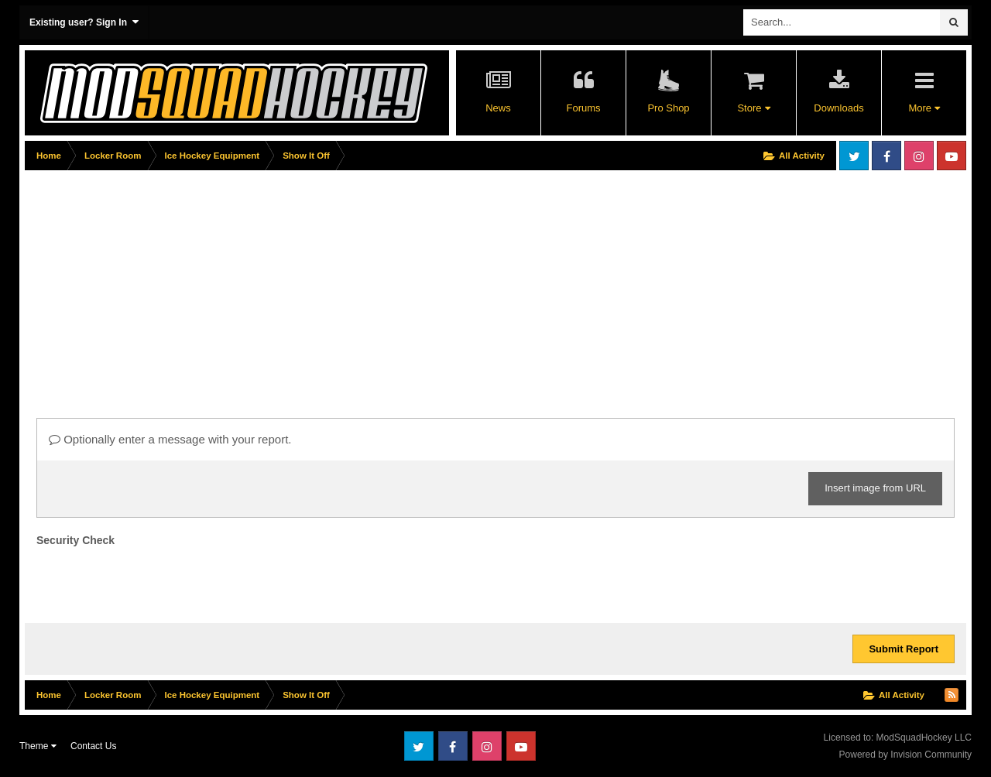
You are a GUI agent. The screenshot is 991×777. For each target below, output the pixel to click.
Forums (583, 108)
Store (753, 108)
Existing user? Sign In (84, 22)
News (498, 108)
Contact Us (93, 746)
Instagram (919, 155)
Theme (38, 746)
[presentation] (154, 581)
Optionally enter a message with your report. (170, 439)
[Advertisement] (306, 284)
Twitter (854, 155)
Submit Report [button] (903, 649)
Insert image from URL (875, 488)
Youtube (951, 155)
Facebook (886, 155)
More (923, 108)
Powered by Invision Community (905, 754)
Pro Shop (668, 108)
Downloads (838, 108)
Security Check (75, 540)
